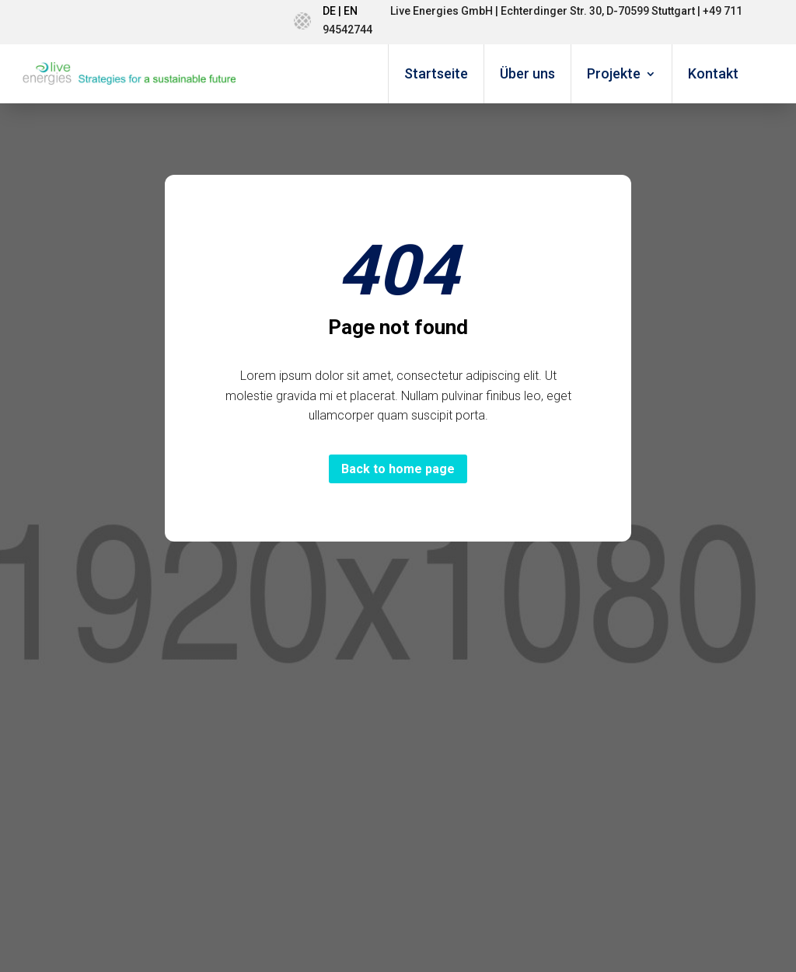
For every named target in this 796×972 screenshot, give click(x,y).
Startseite (436, 73)
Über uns (527, 73)
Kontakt (713, 73)
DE (329, 11)
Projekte (614, 73)
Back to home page (398, 469)
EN (351, 11)
